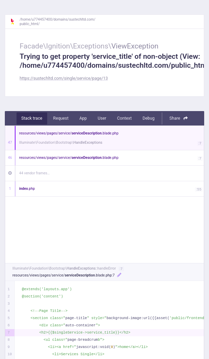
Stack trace (31, 118)
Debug (149, 118)
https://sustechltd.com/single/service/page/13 (64, 78)
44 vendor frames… (34, 173)
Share (178, 118)
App (83, 118)
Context (124, 118)
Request (61, 118)
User (102, 118)
